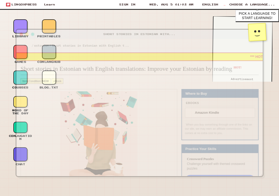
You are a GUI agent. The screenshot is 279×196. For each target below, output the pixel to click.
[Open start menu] (21, 4)
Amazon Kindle (211, 113)
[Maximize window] (26, 30)
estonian (35, 42)
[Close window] (14, 30)
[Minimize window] (20, 30)
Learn (49, 5)
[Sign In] (127, 4)
